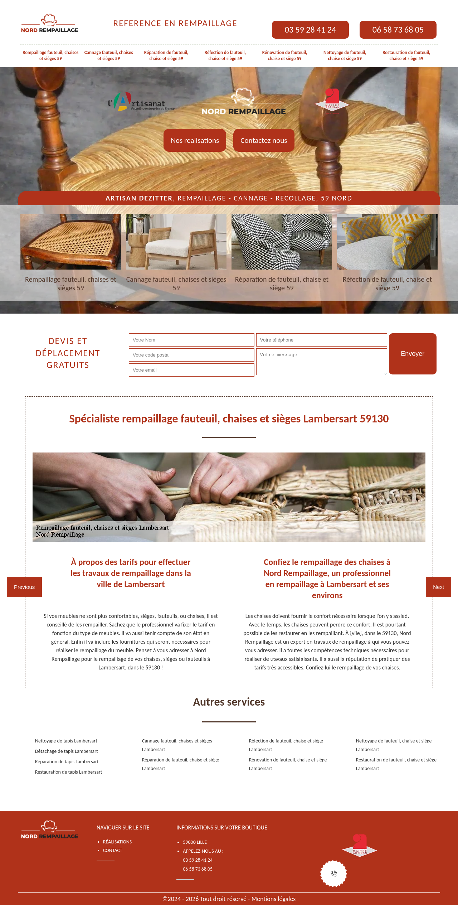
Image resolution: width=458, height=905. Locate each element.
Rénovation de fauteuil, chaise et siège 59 (284, 55)
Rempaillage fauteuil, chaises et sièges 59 (50, 55)
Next (438, 587)
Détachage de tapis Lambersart (66, 751)
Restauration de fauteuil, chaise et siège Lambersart (396, 764)
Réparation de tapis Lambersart (67, 762)
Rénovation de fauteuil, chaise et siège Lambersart (288, 764)
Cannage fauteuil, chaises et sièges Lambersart (177, 745)
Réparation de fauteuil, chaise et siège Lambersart (180, 764)
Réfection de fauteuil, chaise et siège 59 (225, 55)
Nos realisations (195, 140)
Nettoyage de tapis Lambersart (66, 741)
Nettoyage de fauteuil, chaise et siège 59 (344, 55)
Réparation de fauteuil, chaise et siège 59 (166, 55)
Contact (112, 850)
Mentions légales (274, 899)
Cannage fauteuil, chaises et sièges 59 (108, 55)
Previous (24, 587)
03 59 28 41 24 (310, 29)
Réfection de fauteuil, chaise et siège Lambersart (286, 745)
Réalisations (117, 842)
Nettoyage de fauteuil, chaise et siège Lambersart (394, 745)
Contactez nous (263, 140)
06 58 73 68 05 (398, 29)
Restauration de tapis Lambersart (68, 772)
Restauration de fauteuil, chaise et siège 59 (406, 55)
